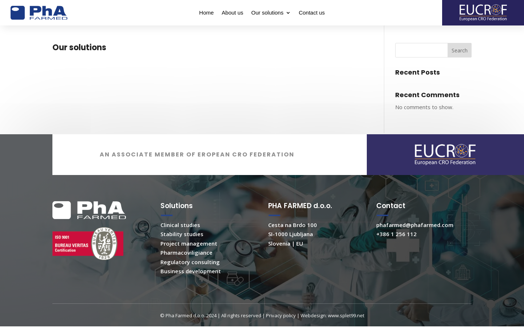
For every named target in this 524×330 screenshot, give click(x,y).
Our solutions (267, 13)
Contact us (312, 13)
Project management (188, 253)
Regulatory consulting (190, 271)
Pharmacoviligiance (186, 262)
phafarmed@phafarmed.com (414, 234)
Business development (190, 281)
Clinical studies (180, 234)
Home (206, 13)
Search (460, 53)
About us (232, 13)
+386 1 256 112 (396, 243)
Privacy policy (281, 325)
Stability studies (181, 243)
